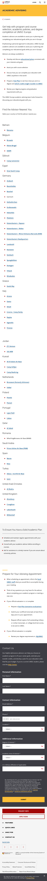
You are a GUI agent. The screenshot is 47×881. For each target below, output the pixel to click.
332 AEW (10, 351)
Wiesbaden (11, 276)
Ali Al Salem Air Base (14, 362)
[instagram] (5, 846)
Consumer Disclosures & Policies (27, 862)
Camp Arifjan (11, 367)
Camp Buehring (12, 372)
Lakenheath (11, 510)
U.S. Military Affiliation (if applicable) (14, 765)
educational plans (27, 59)
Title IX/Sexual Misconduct (9, 871)
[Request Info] (23, 811)
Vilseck (9, 271)
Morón (9, 458)
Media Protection (17, 867)
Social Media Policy (30, 867)
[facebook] (11, 846)
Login (34, 2)
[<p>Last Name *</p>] (23, 691)
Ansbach (10, 181)
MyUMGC (39, 636)
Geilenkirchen (12, 202)
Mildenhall (11, 515)
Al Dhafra (10, 489)
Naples (9, 317)
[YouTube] (24, 846)
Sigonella (10, 323)
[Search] (40, 2)
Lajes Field (10, 413)
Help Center (12, 664)
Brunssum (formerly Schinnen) (18, 382)
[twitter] (18, 846)
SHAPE (9, 151)
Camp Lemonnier (13, 161)
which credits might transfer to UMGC (29, 84)
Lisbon (9, 418)
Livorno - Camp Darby (15, 312)
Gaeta (9, 301)
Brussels (10, 140)
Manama (10, 130)
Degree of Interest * (8, 742)
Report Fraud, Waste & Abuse (27, 871)
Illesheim (10, 218)
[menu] (44, 2)
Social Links (6, 842)
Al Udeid (10, 428)
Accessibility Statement (8, 862)
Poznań (9, 403)
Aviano (9, 296)
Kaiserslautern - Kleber (15, 228)
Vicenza (9, 328)
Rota (8, 464)
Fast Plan (17, 81)
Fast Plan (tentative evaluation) (29, 607)
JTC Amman (11, 346)
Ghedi (9, 307)
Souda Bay (10, 286)
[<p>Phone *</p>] (23, 719)
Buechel (10, 191)
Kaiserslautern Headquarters (17, 239)
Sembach (10, 255)
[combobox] (6, 719)
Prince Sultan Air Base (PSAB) (17, 448)
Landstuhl (10, 244)
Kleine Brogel (11, 145)
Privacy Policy (30, 878)
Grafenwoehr (11, 207)
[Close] (44, 876)
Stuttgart (10, 265)
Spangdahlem (12, 260)
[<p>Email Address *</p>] (23, 708)
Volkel (9, 387)
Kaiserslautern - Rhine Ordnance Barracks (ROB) (24, 234)
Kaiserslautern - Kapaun (15, 223)
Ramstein (10, 250)
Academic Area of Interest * (11, 753)
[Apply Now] (23, 816)
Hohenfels (10, 213)
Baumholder (11, 186)
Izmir (9, 479)
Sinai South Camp (13, 171)
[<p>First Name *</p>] (23, 680)
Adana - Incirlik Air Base (15, 474)
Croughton (11, 504)
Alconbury (10, 499)
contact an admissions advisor (23, 791)
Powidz (9, 398)
